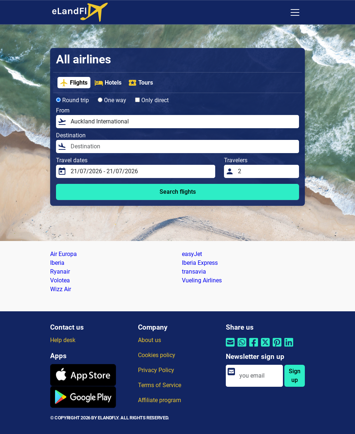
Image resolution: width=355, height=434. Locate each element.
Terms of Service (159, 385)
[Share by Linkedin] (288, 347)
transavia (194, 271)
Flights (73, 82)
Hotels (108, 82)
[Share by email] (230, 347)
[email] (259, 376)
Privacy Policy (156, 370)
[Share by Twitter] (265, 347)
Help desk (62, 340)
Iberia (57, 262)
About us (149, 340)
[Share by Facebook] (253, 347)
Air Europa (63, 254)
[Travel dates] (140, 171)
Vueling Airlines (202, 280)
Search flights (178, 191)
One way (112, 100)
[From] (182, 121)
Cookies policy (156, 355)
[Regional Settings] (279, 12)
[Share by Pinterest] (277, 347)
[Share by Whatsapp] (242, 347)
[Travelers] (266, 171)
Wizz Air (60, 289)
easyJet (192, 254)
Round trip (72, 100)
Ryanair (60, 271)
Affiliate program (159, 400)
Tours (140, 82)
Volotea (60, 280)
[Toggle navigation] (295, 12)
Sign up (294, 375)
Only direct (152, 100)
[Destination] (182, 146)
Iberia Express (200, 262)
